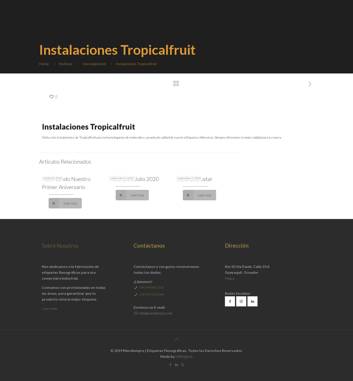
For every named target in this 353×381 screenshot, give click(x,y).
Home (44, 64)
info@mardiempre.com (155, 313)
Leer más (49, 308)
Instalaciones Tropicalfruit (136, 64)
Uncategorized (94, 64)
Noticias (65, 64)
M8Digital (184, 356)
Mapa (230, 278)
